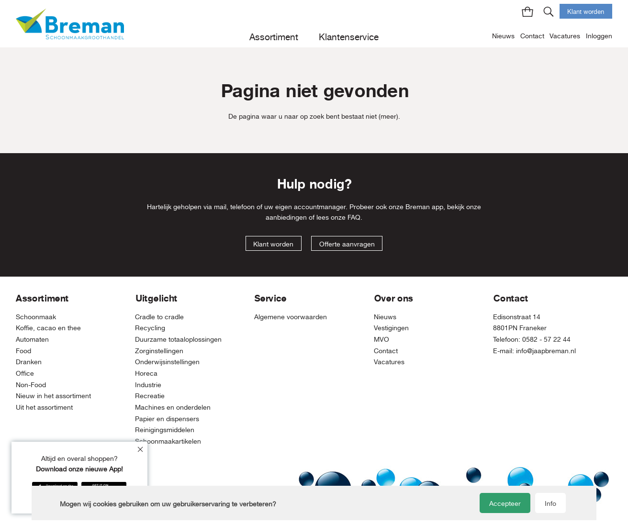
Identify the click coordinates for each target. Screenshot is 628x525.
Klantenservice (349, 37)
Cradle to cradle (159, 317)
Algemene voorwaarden (290, 317)
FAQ (354, 217)
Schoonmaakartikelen (168, 441)
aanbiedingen (286, 217)
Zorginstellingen (159, 350)
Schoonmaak (36, 317)
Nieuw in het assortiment (53, 395)
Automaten (32, 339)
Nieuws (503, 36)
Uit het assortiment (44, 407)
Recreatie (150, 395)
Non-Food (31, 384)
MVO (381, 339)
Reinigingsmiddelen (164, 429)
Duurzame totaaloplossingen (178, 339)
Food (23, 350)
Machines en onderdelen (173, 407)
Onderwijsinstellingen (167, 361)
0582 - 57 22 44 (546, 339)
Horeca (146, 373)
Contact (532, 36)
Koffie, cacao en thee (48, 328)
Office (25, 373)
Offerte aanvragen (347, 244)
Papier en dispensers (167, 418)
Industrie (148, 384)
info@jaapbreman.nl (546, 350)
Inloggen (599, 36)
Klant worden (585, 11)
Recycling (150, 328)
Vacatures (565, 36)
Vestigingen (391, 328)
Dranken (29, 361)
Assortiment (273, 37)
